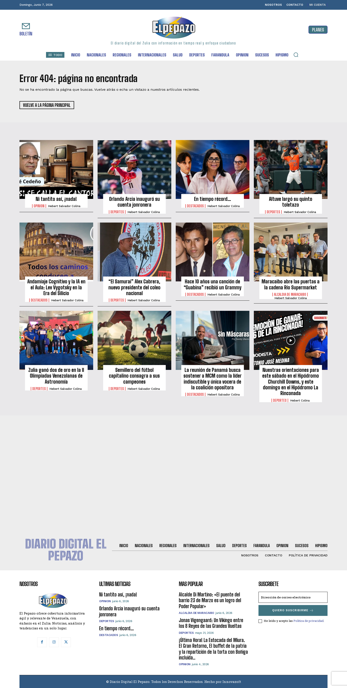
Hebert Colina (300, 400)
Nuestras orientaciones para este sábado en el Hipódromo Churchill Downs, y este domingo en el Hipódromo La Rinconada (290, 381)
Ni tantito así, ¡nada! (56, 199)
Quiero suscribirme (293, 610)
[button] (296, 54)
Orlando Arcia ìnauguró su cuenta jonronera (134, 202)
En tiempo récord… (212, 199)
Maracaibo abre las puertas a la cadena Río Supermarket (291, 284)
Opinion (39, 206)
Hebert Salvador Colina (64, 206)
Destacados (195, 206)
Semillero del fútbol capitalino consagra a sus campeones (134, 376)
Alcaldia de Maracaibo (290, 294)
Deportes (117, 212)
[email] (293, 597)
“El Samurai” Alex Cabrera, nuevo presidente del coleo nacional (134, 287)
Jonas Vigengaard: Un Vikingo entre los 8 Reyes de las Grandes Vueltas (211, 623)
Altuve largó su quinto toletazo (290, 202)
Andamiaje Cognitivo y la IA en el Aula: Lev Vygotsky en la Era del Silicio (56, 287)
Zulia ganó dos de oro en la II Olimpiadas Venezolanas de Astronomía (56, 376)
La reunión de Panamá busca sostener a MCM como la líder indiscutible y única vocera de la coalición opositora (212, 378)
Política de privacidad (308, 621)
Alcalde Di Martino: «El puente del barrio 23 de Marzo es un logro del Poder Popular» (210, 600)
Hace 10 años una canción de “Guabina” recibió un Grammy (212, 284)
